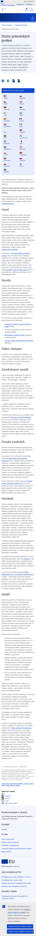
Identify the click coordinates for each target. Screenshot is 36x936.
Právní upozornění (8, 839)
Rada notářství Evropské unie (21, 728)
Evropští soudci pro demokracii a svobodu (19, 340)
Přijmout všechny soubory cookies (20, 926)
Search (32, 9)
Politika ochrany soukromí (10, 842)
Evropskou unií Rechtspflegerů (20, 417)
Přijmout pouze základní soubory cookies (21, 931)
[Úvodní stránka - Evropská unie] (8, 861)
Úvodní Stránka (7, 25)
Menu (32, 18)
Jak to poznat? (29, 1)
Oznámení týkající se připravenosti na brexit (16, 848)
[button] (4, 794)
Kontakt (4, 829)
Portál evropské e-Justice (14, 812)
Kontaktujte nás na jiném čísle (12, 880)
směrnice (26, 559)
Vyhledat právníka (8, 204)
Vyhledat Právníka (21, 25)
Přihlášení (29, 4)
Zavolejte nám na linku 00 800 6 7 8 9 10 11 (16, 877)
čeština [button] (27, 10)
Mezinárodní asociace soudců (15, 335)
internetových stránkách (10, 249)
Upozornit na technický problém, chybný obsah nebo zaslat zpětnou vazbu (17, 784)
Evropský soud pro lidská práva (16, 270)
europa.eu (16, 866)
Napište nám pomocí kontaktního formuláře (16, 883)
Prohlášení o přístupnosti (10, 845)
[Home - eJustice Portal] (13, 9)
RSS (2, 3)
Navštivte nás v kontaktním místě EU (14, 886)
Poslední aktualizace (8, 5)
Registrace (20, 4)
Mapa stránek (6, 852)
